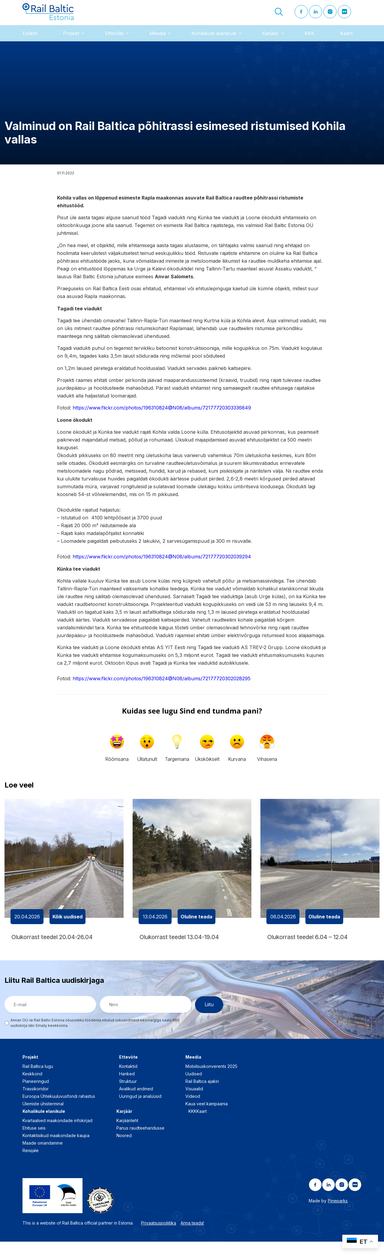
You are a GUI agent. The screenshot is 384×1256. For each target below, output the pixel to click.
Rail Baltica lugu (37, 1080)
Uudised (193, 1088)
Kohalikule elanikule (213, 42)
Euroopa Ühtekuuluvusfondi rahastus (58, 1110)
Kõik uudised (67, 925)
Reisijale (30, 1164)
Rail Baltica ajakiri (202, 1095)
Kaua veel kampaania (206, 1118)
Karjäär (270, 42)
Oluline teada (196, 925)
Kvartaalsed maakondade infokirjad (57, 1134)
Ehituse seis (34, 1142)
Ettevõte (114, 42)
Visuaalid (194, 1103)
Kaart (346, 42)
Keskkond (32, 1088)
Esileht (29, 42)
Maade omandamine (42, 1157)
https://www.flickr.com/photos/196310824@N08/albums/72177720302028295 (161, 687)
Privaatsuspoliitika (158, 1237)
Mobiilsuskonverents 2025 (211, 1080)
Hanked (127, 1088)
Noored (124, 1149)
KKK (309, 42)
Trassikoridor (35, 1103)
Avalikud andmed (136, 1103)
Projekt (71, 42)
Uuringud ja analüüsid (140, 1110)
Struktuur (128, 1095)
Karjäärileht (127, 1134)
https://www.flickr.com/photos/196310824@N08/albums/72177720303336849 (162, 416)
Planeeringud (35, 1095)
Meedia (157, 42)
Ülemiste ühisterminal (43, 1118)
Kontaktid (128, 1080)
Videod (192, 1110)
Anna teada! (192, 1237)
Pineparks (338, 1215)
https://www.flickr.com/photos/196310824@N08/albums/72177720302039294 (162, 565)
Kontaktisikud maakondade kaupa (55, 1149)
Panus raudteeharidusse (140, 1142)
